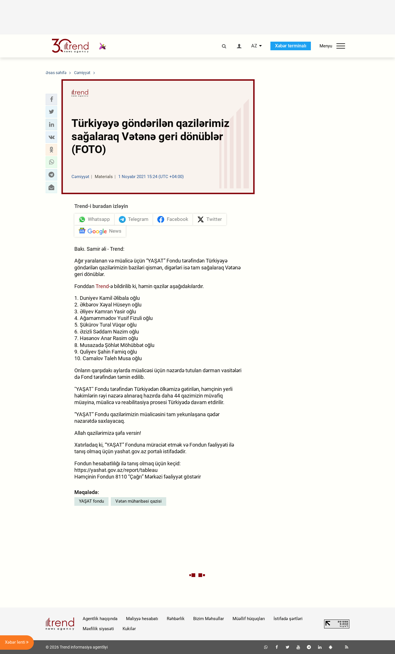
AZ (254, 46)
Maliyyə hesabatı (142, 618)
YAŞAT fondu (91, 501)
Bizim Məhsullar (208, 618)
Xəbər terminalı (290, 46)
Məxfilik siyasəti (98, 628)
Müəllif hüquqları (249, 618)
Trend (102, 286)
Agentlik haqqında (100, 618)
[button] (51, 99)
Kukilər (129, 628)
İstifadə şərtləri (288, 618)
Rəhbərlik (176, 618)
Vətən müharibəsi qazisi (138, 501)
